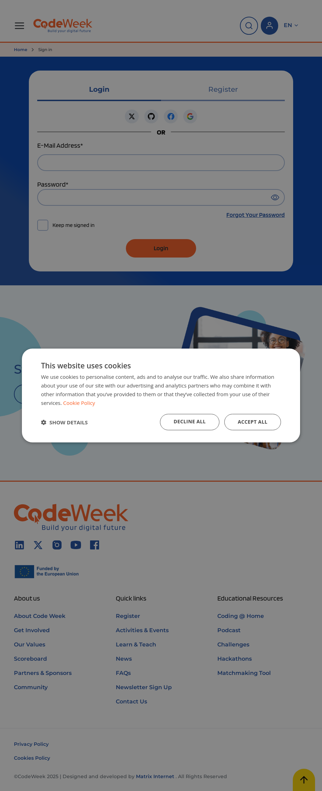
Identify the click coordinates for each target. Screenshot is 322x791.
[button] (64, 422)
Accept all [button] (252, 421)
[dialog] (161, 395)
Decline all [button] (190, 421)
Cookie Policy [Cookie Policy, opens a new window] (79, 402)
